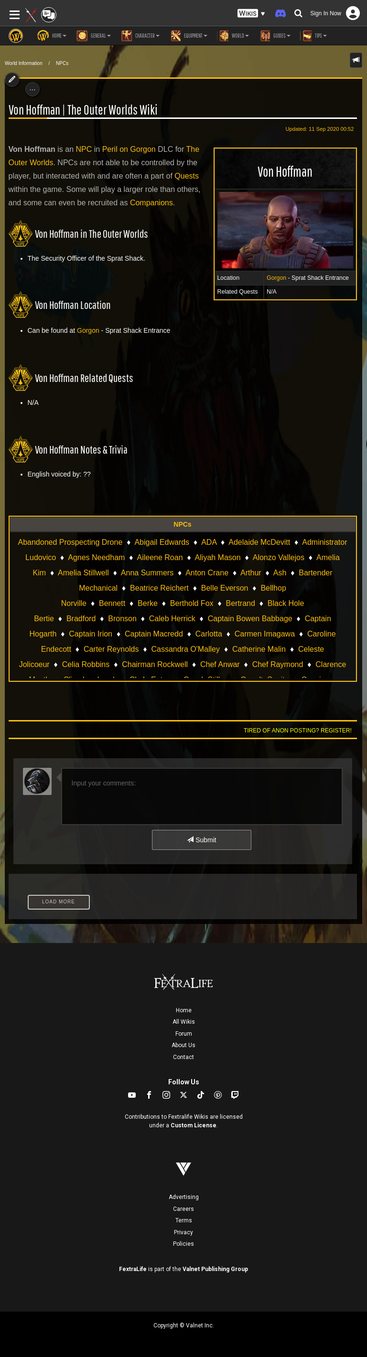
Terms (183, 1220)
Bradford (81, 619)
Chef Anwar (220, 664)
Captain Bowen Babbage (250, 619)
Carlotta (208, 634)
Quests (186, 176)
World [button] (233, 36)
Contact (183, 1057)
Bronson (122, 619)
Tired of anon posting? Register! (298, 730)
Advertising (184, 1197)
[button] (251, 13)
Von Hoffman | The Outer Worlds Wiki (83, 109)
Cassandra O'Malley (185, 649)
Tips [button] (313, 36)
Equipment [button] (188, 36)
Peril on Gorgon (129, 149)
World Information (24, 63)
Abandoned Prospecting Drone (70, 542)
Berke (148, 603)
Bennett (112, 603)
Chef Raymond (277, 664)
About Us (183, 1045)
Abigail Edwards (161, 542)
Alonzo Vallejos (278, 557)
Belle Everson (224, 588)
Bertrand (240, 603)
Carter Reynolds (111, 649)
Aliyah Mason (218, 557)
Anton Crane (206, 573)
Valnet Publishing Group (215, 1269)
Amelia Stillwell (83, 573)
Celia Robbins (86, 664)
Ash (280, 573)
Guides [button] (275, 36)
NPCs (62, 63)
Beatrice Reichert (159, 588)
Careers (183, 1209)
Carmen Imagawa (265, 634)
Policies (183, 1243)
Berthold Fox (192, 603)
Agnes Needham (96, 557)
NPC (84, 149)
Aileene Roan (160, 557)
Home (184, 1010)
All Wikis (184, 1021)
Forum (183, 1033)
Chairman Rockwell (155, 664)
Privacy (183, 1232)
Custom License (193, 1125)
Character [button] (140, 36)
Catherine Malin (259, 649)
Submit (201, 840)
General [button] (93, 36)
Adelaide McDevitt (259, 542)
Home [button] (51, 36)
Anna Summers (147, 573)
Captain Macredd (154, 634)
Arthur (250, 573)
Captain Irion (90, 634)
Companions (151, 203)
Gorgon (276, 278)
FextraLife (133, 1269)
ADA (208, 542)
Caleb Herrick (172, 619)
